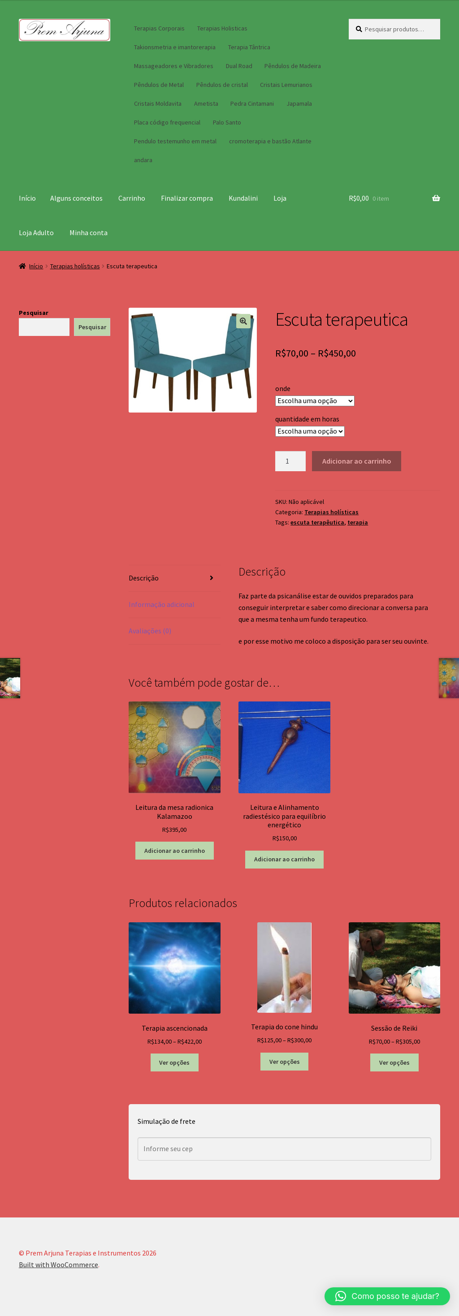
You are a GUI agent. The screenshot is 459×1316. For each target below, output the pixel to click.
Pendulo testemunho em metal (175, 141)
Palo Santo (227, 122)
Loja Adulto (36, 232)
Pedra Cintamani (252, 103)
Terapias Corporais (159, 28)
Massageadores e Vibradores (173, 66)
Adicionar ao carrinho (356, 460)
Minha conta (88, 232)
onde (282, 388)
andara (143, 160)
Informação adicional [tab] (162, 604)
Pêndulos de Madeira (292, 66)
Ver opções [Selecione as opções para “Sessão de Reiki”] (394, 1062)
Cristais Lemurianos (286, 85)
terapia (357, 522)
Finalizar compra (187, 198)
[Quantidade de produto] (290, 461)
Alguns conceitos (76, 198)
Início (27, 198)
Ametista (206, 103)
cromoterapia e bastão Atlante (270, 141)
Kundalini (243, 198)
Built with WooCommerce (58, 1264)
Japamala (299, 103)
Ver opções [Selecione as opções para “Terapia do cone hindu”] (284, 1062)
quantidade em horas (307, 418)
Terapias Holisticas (222, 28)
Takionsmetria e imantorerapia (175, 47)
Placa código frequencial (167, 122)
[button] (243, 321)
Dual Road (239, 66)
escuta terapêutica (317, 522)
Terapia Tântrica (249, 47)
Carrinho (131, 198)
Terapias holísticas (75, 266)
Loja (279, 198)
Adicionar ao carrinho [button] (174, 851)
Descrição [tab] (144, 577)
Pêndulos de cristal (222, 85)
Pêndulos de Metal (159, 85)
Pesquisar (33, 313)
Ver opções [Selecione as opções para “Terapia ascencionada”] (174, 1062)
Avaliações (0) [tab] (150, 630)
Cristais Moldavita (158, 103)
